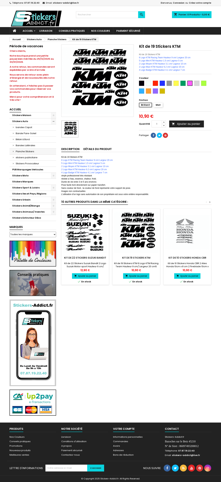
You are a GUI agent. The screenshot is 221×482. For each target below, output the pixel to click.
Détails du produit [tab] (97, 149)
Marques (16, 227)
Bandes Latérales (25, 145)
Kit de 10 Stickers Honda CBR (187, 257)
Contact (172, 429)
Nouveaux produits (20, 450)
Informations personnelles (128, 437)
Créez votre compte (200, 2)
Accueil (28, 31)
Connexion (178, 2)
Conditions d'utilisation (74, 441)
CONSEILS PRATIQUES (72, 31)
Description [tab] (70, 149)
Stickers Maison (21, 115)
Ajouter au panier (186, 124)
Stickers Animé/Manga (26, 205)
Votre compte (123, 429)
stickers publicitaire (26, 157)
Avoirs (116, 446)
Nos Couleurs (100, 31)
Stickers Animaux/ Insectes (28, 211)
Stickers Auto (20, 121)
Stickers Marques (22, 181)
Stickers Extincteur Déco (26, 217)
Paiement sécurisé (128, 31)
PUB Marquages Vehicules (27, 169)
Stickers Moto (20, 175)
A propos (66, 446)
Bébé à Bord (23, 139)
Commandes (120, 441)
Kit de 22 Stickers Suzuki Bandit (85, 257)
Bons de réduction (123, 454)
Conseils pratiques (20, 441)
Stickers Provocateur (27, 163)
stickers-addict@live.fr (66, 2)
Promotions (15, 446)
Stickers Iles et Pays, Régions (29, 193)
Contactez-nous (70, 454)
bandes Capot (24, 127)
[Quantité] (157, 123)
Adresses (118, 450)
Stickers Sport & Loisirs (26, 187)
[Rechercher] (110, 14)
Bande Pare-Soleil (26, 133)
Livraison (45, 31)
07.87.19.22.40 (31, 2)
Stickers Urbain (21, 199)
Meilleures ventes (19, 454)
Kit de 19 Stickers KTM (136, 257)
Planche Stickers (25, 151)
